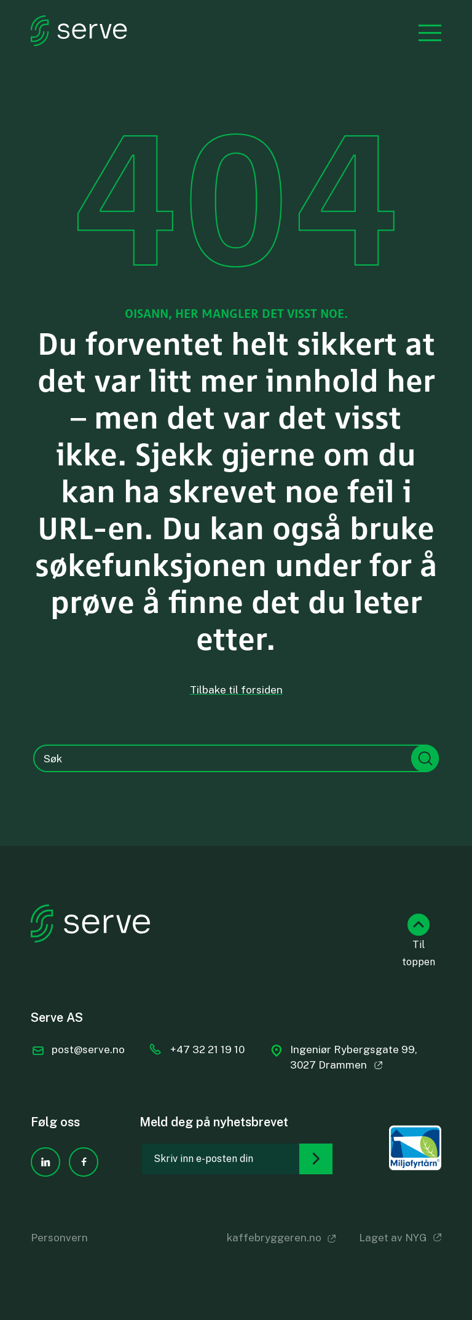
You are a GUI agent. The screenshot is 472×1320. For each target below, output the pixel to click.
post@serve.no (88, 1049)
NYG (416, 1237)
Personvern (59, 1237)
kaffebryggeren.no (274, 1237)
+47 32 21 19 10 (207, 1049)
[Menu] (423, 31)
